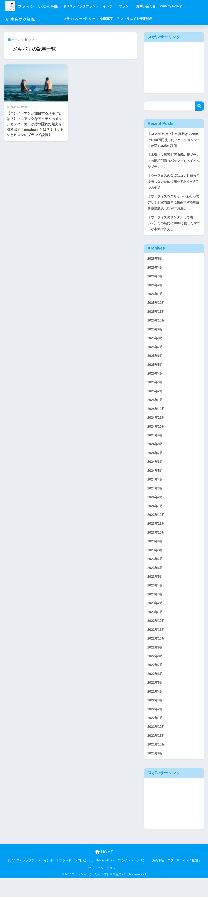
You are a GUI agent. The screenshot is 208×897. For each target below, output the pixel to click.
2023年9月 (155, 553)
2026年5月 (155, 262)
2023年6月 (155, 581)
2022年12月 (156, 635)
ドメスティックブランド (88, 6)
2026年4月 (155, 272)
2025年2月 (155, 399)
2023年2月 (155, 617)
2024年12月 (156, 417)
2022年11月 (156, 644)
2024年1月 (155, 517)
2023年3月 (155, 608)
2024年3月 (155, 499)
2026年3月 (155, 281)
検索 (199, 106)
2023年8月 (155, 562)
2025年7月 (155, 353)
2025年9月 (155, 335)
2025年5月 (155, 372)
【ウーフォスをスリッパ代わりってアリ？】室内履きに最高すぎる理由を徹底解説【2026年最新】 (173, 205)
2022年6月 (155, 690)
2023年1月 (155, 626)
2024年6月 (155, 471)
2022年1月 (155, 735)
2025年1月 (155, 408)
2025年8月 (155, 344)
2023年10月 (156, 544)
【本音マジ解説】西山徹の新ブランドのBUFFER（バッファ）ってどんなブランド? (173, 162)
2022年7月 (155, 681)
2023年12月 (156, 526)
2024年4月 (155, 490)
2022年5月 (155, 699)
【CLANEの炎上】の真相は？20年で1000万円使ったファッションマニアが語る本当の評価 (173, 140)
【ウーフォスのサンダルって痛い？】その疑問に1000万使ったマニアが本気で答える (173, 226)
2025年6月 (155, 362)
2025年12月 (156, 308)
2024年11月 (156, 426)
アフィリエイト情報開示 (142, 19)
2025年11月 (156, 317)
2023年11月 (156, 535)
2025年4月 (155, 381)
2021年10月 (156, 762)
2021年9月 (155, 772)
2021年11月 (156, 753)
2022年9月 (155, 662)
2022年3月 (155, 717)
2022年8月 (155, 672)
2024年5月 (155, 481)
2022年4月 (155, 708)
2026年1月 (155, 299)
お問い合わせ (153, 6)
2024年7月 (155, 462)
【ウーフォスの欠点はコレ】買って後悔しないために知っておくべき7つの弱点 (173, 183)
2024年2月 (155, 508)
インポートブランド (125, 6)
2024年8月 (155, 453)
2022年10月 (156, 653)
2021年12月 (156, 744)
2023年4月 (155, 599)
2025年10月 (156, 326)
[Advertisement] (174, 67)
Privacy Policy (178, 6)
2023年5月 (155, 590)
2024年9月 (155, 444)
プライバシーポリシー (86, 19)
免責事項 (113, 19)
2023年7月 (155, 571)
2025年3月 (155, 390)
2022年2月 (155, 726)
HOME (104, 870)
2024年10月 (156, 435)
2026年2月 (155, 290)
